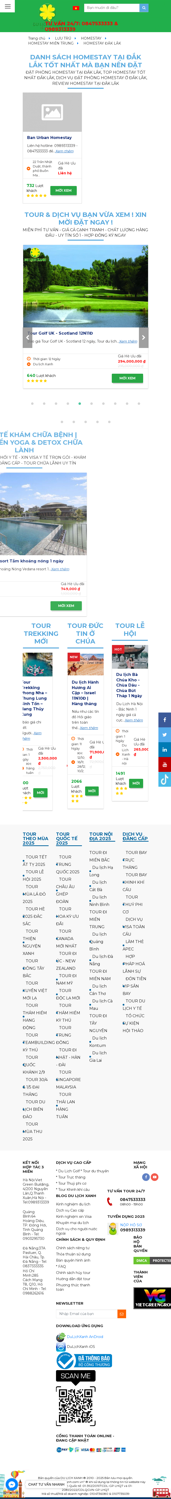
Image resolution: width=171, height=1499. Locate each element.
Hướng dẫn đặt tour (73, 1279)
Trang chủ (36, 38)
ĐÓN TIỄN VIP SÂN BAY (134, 986)
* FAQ (61, 1266)
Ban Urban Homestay (49, 137)
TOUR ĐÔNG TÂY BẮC (33, 968)
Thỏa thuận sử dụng (73, 1254)
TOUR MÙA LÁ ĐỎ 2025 (34, 894)
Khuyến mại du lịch (72, 1223)
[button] (32, 403)
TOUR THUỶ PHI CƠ (133, 904)
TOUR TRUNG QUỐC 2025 (67, 864)
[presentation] (27, 337)
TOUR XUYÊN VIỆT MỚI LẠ (35, 990)
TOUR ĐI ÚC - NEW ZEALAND (66, 961)
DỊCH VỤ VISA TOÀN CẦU (134, 927)
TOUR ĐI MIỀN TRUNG (98, 919)
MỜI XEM (64, 190)
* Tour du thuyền (95, 1171)
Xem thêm (64, 151)
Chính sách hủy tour (73, 1272)
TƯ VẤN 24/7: (81, 26)
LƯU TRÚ (63, 38)
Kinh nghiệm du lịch (73, 1204)
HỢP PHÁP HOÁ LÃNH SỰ (134, 964)
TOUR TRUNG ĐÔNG (63, 1035)
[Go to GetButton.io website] (12, 1494)
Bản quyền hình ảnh (73, 1260)
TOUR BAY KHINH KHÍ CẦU (135, 882)
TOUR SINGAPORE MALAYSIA (68, 1079)
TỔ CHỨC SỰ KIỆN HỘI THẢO (133, 1023)
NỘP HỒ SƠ (131, 1225)
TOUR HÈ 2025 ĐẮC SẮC (34, 916)
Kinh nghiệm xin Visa (74, 1216)
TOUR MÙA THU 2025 (32, 1131)
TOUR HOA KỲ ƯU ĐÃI (67, 916)
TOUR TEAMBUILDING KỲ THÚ (39, 1042)
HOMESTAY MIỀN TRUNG (51, 43)
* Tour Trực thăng (70, 1177)
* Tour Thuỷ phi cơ (71, 1183)
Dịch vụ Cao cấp (70, 1210)
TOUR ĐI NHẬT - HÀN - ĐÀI (68, 1057)
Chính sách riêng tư (72, 1248)
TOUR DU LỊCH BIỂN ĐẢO (34, 1109)
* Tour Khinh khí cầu (73, 1189)
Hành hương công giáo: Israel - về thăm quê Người (84, 693)
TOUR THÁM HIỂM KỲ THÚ (68, 1013)
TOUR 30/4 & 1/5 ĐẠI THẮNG (35, 1087)
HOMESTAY (91, 38)
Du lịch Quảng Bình (98, 941)
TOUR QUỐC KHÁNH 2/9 (34, 1065)
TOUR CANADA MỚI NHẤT (66, 938)
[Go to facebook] (12, 1484)
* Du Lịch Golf (68, 1171)
